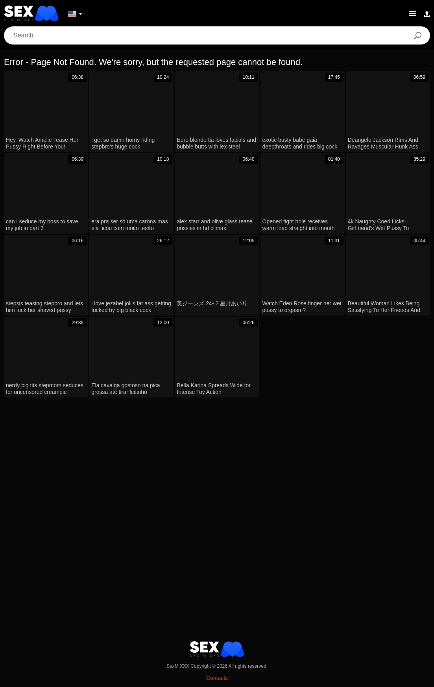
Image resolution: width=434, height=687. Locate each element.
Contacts (217, 678)
